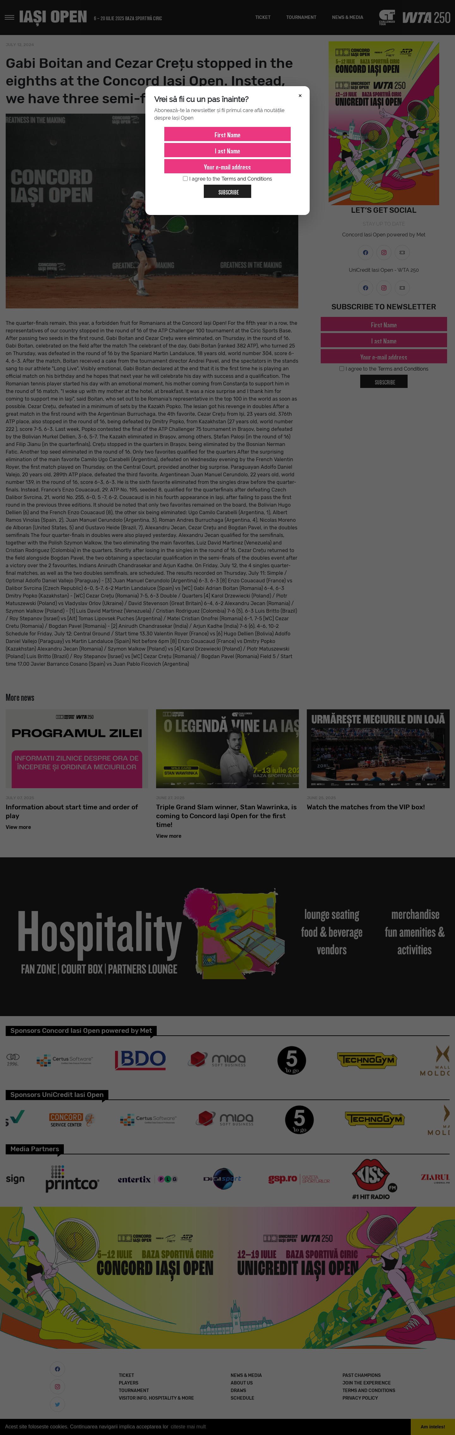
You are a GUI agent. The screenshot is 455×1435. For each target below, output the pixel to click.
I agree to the (227, 179)
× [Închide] (300, 95)
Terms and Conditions (246, 179)
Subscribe (226, 190)
